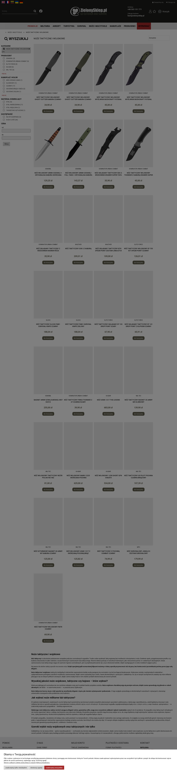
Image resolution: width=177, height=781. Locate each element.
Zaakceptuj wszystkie (54, 768)
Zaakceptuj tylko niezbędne (16, 768)
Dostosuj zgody (36, 768)
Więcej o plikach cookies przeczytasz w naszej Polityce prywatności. (27, 763)
